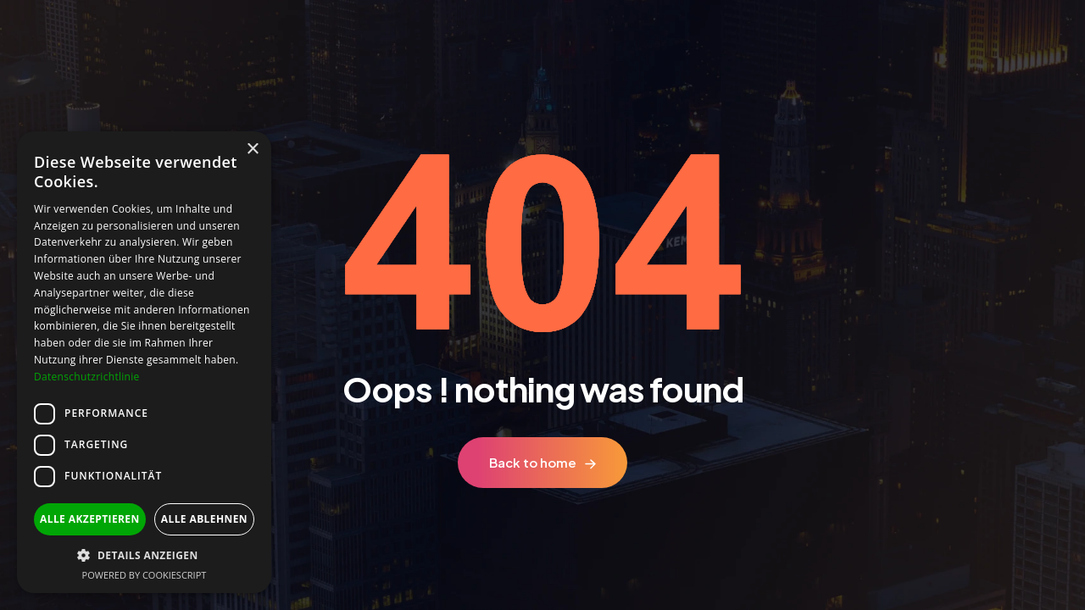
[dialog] (144, 362)
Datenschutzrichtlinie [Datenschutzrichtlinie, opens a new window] (87, 376)
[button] (144, 555)
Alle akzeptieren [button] (90, 519)
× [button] (252, 149)
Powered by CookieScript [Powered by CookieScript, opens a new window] (144, 574)
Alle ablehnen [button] (204, 519)
